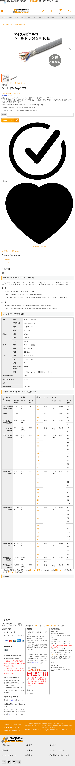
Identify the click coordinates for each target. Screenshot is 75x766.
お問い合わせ (6, 745)
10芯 (38, 453)
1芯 (38, 406)
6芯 (38, 446)
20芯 (38, 464)
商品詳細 (8, 259)
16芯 (38, 460)
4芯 (38, 417)
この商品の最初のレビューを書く (11, 93)
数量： (4, 114)
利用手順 (28, 755)
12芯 (38, 457)
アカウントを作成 (51, 626)
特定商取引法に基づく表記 (59, 755)
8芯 (38, 449)
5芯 (38, 485)
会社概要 (28, 745)
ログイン (37, 626)
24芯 (38, 467)
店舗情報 (4, 750)
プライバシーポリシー (58, 750)
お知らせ (54, 654)
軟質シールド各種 (34, 570)
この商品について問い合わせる (11, 251)
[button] (42, 11)
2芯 (38, 410)
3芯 (38, 413)
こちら (11, 700)
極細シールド (59, 570)
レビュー (8, 262)
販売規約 (53, 745)
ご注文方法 (29, 750)
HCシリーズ (12, 572)
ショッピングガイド (8, 755)
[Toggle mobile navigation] (2, 11)
